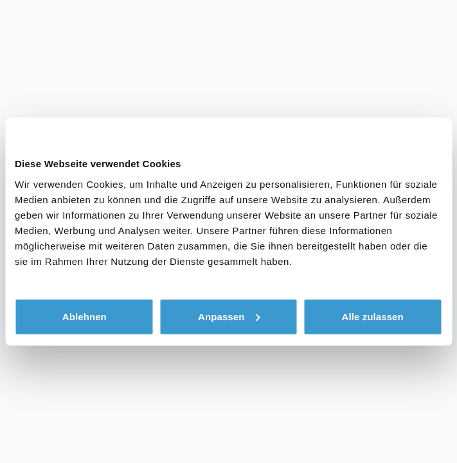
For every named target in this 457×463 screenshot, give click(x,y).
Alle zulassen (372, 316)
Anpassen (229, 316)
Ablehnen (84, 316)
